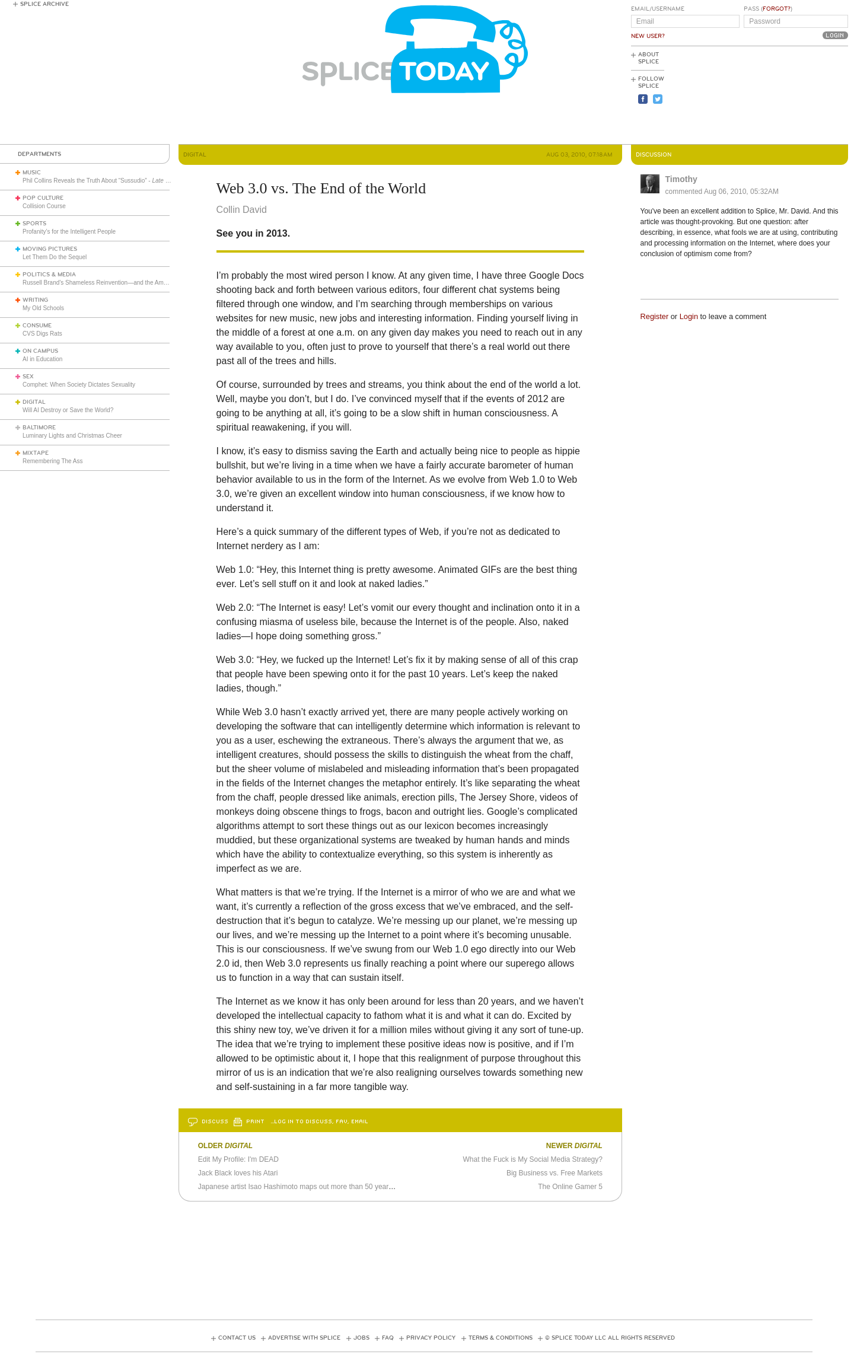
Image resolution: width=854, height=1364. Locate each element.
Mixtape (36, 453)
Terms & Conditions (501, 1337)
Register (654, 316)
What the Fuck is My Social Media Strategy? (533, 1159)
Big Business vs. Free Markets (554, 1173)
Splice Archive (44, 4)
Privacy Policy (430, 1337)
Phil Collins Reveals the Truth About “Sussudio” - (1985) (139, 180)
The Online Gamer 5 (570, 1187)
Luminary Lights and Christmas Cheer (72, 435)
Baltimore (39, 427)
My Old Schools (43, 308)
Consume (37, 325)
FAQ (388, 1337)
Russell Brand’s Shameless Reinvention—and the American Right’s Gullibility (124, 282)
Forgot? (777, 8)
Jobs (361, 1337)
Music (32, 172)
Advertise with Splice (304, 1337)
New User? (648, 36)
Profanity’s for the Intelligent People (70, 231)
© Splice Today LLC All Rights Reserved (610, 1337)
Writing (35, 300)
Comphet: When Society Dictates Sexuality (79, 384)
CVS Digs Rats (42, 333)
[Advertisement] (794, 95)
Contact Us (237, 1337)
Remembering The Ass (53, 461)
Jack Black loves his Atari (238, 1173)
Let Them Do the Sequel (55, 257)
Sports (34, 223)
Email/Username (657, 8)
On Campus (40, 351)
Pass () (768, 8)
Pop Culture (43, 198)
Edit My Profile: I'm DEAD (238, 1159)
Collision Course (44, 206)
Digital (34, 402)
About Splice (648, 58)
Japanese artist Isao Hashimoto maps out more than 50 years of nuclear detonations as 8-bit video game (363, 1187)
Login (689, 316)
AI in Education (42, 359)
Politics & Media (49, 274)
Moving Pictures (50, 249)
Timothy (681, 179)
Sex (28, 376)
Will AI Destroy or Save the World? (68, 410)
